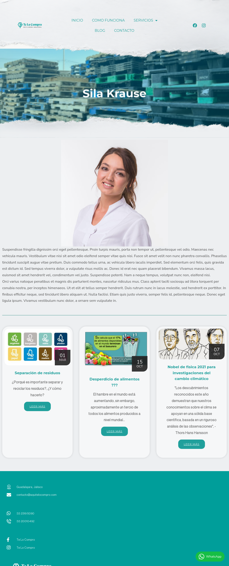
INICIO (77, 20)
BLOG (100, 30)
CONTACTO (124, 30)
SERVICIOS (145, 20)
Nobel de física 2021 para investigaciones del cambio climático (191, 375)
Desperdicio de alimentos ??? (114, 382)
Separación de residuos (37, 375)
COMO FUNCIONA (108, 20)
